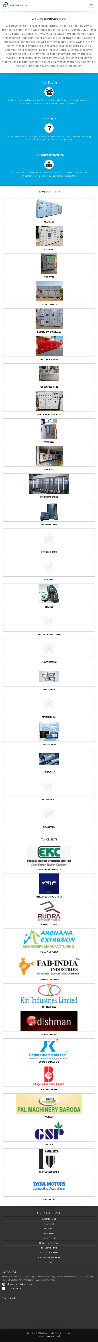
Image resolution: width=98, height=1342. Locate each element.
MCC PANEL (49, 1223)
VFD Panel (49, 1262)
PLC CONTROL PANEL (49, 1252)
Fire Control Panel (49, 1248)
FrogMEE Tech (54, 1336)
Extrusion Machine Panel (49, 1257)
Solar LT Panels (49, 1238)
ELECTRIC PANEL (49, 1219)
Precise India (14, 5)
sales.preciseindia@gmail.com (19, 1284)
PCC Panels (49, 1228)
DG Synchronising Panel (49, 1243)
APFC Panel (49, 1233)
